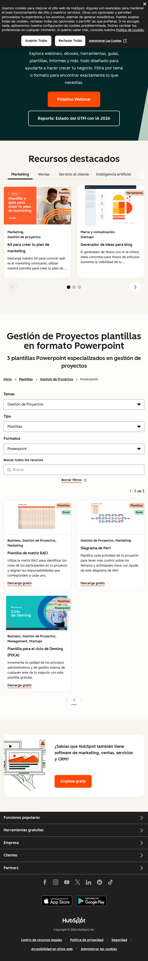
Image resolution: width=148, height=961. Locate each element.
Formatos (12, 438)
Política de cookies (130, 30)
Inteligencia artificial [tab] (113, 174)
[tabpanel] (74, 240)
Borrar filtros (74, 480)
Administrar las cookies (108, 41)
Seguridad (119, 940)
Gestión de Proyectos (56, 379)
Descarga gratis (19, 583)
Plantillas (26, 379)
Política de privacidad (86, 940)
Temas (9, 394)
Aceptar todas (36, 41)
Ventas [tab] (44, 174)
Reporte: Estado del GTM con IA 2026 (74, 118)
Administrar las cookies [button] (99, 949)
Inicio (8, 379)
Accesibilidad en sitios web (52, 949)
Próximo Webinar (74, 99)
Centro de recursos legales (41, 940)
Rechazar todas (70, 41)
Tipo (7, 416)
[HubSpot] (74, 920)
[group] (37, 231)
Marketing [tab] (20, 174)
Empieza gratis (73, 781)
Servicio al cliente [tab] (74, 174)
